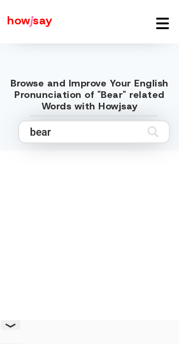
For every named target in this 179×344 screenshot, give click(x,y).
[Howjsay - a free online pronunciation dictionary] (26, 22)
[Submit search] (153, 131)
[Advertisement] (89, 243)
